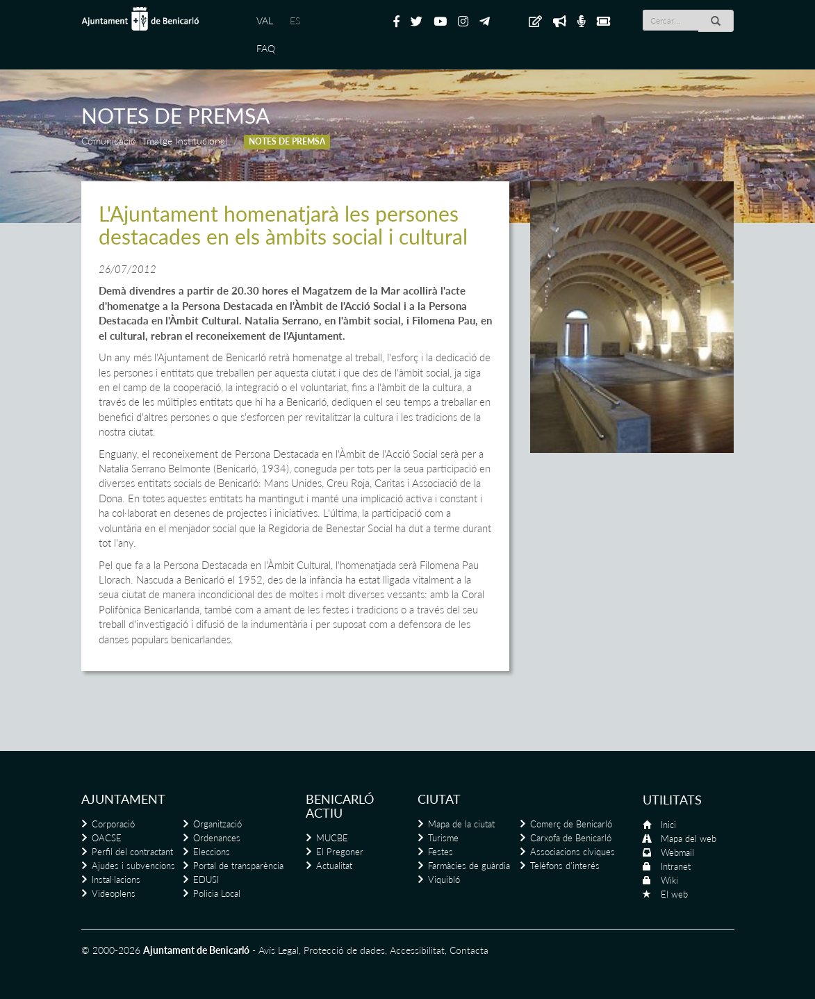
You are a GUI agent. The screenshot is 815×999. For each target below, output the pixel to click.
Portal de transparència (238, 865)
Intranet (676, 866)
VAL (264, 20)
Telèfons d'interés (565, 865)
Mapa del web (688, 838)
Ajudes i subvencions (133, 865)
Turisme (443, 837)
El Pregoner (339, 851)
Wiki (669, 880)
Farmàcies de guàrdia (469, 865)
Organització (217, 823)
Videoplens (113, 893)
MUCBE (332, 837)
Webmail (677, 852)
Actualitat (334, 865)
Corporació (113, 823)
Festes (440, 851)
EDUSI (206, 879)
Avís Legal (278, 950)
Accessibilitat (417, 950)
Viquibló (444, 879)
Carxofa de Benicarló (570, 837)
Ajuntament (123, 799)
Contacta (469, 950)
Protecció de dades (344, 950)
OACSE (107, 837)
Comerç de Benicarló (571, 823)
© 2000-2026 (110, 950)
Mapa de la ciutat (461, 823)
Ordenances (216, 837)
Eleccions (211, 851)
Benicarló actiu (340, 805)
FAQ (265, 48)
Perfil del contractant (132, 851)
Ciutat (439, 799)
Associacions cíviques (572, 851)
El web (674, 894)
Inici (668, 824)
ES (295, 20)
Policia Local (216, 893)
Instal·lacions (116, 879)
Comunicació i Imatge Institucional (154, 141)
